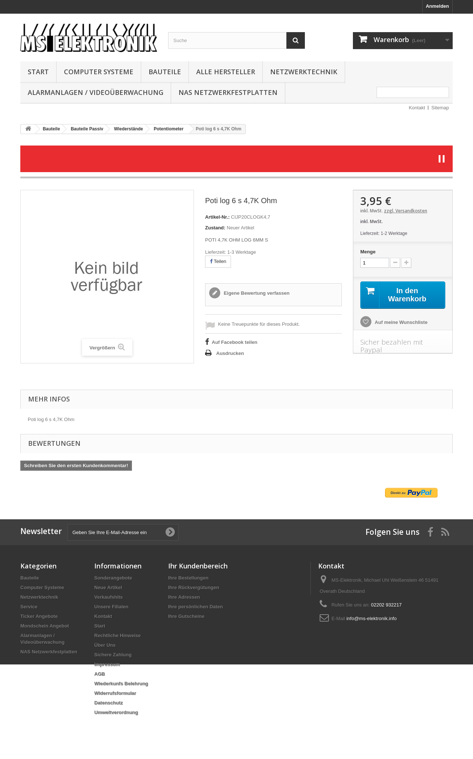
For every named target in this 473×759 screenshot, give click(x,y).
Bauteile (165, 71)
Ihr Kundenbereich (198, 565)
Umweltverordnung (116, 712)
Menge (367, 251)
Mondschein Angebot (44, 626)
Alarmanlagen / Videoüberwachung (95, 92)
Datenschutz (108, 702)
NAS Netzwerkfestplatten (228, 92)
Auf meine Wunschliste (401, 322)
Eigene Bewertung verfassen (255, 293)
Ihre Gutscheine (186, 616)
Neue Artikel (108, 587)
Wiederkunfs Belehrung (121, 683)
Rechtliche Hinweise (117, 635)
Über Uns (105, 645)
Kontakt (417, 107)
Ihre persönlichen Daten (195, 606)
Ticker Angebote (39, 616)
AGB (99, 674)
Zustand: (215, 227)
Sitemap (440, 107)
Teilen (218, 261)
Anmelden (437, 6)
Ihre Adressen (184, 597)
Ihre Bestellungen (188, 578)
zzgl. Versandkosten (405, 211)
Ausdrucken (230, 353)
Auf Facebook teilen (235, 342)
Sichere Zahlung (113, 654)
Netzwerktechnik (303, 71)
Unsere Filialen (111, 606)
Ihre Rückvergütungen (193, 587)
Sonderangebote (113, 578)
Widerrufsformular (115, 693)
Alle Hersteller (225, 71)
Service (28, 606)
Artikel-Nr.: (217, 217)
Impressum (107, 664)
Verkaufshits (108, 597)
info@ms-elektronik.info (371, 618)
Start (38, 71)
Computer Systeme (98, 71)
